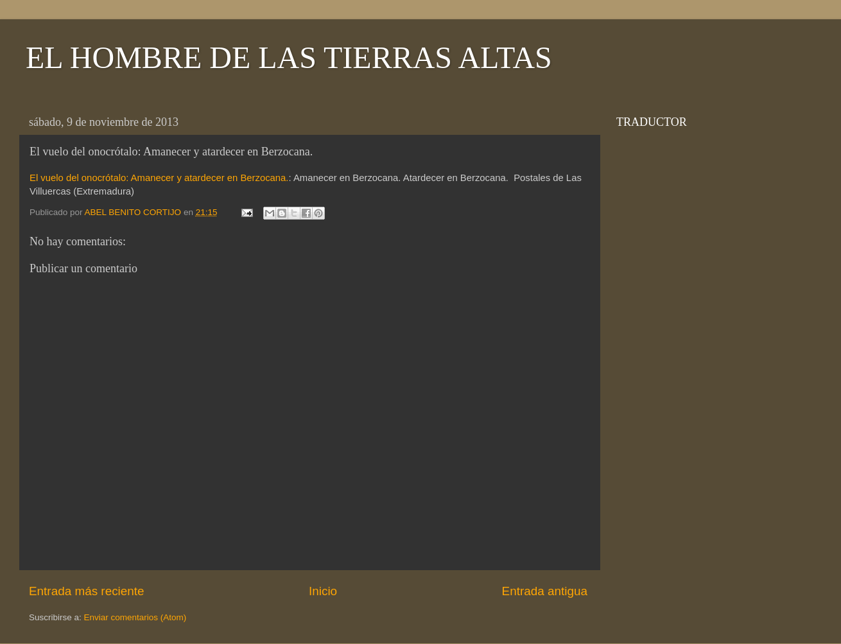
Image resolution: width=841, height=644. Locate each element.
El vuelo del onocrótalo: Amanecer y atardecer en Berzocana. (159, 178)
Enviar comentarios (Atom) (135, 617)
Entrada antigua (544, 591)
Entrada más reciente (86, 591)
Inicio (323, 591)
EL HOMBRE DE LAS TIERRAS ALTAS (289, 57)
